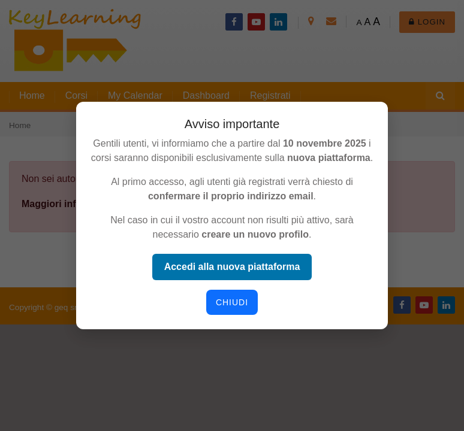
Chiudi (232, 302)
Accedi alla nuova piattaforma (232, 267)
